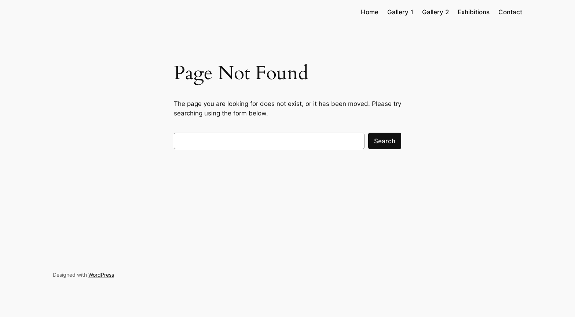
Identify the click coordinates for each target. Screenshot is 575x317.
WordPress (101, 275)
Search (384, 141)
